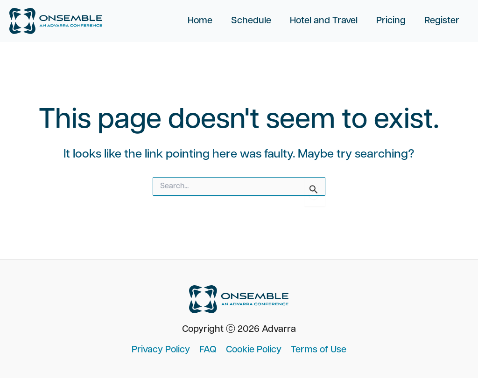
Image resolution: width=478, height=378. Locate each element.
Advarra (279, 329)
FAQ (208, 350)
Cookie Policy (253, 350)
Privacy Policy (161, 350)
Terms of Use (318, 350)
